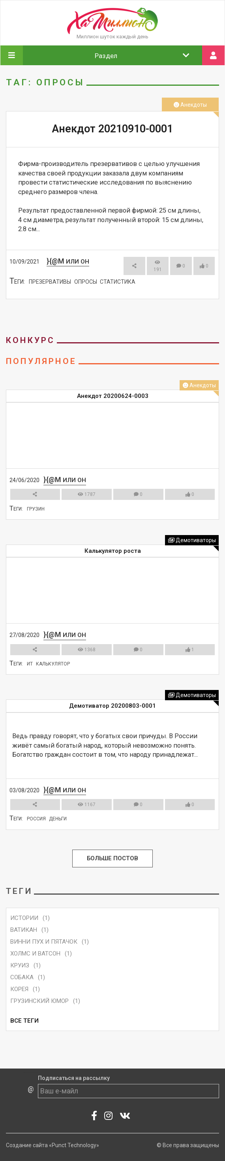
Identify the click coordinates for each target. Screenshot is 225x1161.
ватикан (23, 929)
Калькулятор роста (112, 550)
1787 (87, 494)
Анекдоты (190, 105)
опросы (85, 282)
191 (158, 266)
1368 (87, 649)
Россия (36, 819)
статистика (117, 282)
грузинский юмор (39, 1001)
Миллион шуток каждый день (112, 37)
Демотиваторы (192, 540)
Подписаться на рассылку (74, 1078)
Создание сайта (27, 1145)
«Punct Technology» (74, 1145)
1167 (87, 804)
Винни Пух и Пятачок (43, 941)
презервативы (50, 282)
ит (30, 664)
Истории (24, 918)
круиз (19, 965)
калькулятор (53, 664)
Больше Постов (112, 858)
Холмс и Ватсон (35, 953)
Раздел (142, 55)
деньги (58, 819)
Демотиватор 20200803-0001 (112, 705)
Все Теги (24, 1020)
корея (19, 989)
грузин (36, 509)
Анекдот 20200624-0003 (112, 396)
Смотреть (109, 305)
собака (22, 977)
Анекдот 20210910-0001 (112, 129)
